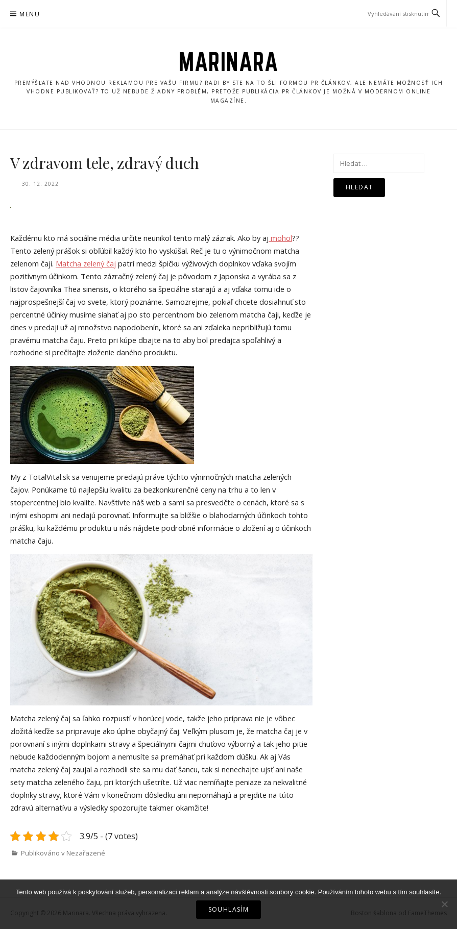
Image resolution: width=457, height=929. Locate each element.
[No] (444, 904)
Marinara (228, 62)
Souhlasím (228, 909)
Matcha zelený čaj (86, 263)
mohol (280, 238)
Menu (29, 14)
